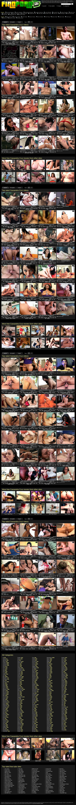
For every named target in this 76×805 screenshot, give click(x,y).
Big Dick (49, 98)
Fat (19, 717)
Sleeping (64, 662)
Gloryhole (35, 676)
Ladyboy (34, 715)
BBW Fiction (62, 780)
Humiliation (35, 694)
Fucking (68, 61)
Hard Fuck (5, 14)
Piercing (49, 696)
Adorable (13, 631)
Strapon (64, 676)
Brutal (27, 61)
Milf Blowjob (62, 13)
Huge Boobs (24, 13)
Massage (35, 731)
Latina (49, 42)
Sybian (63, 686)
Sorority (63, 666)
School (49, 723)
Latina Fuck (72, 12)
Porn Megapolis (21, 791)
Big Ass (65, 61)
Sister (63, 658)
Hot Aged (61, 786)
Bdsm (8, 226)
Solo (29, 411)
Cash (5, 723)
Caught (5, 726)
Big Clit (5, 690)
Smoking (64, 664)
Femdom (20, 719)
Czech (19, 684)
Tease (63, 690)
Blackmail (5, 700)
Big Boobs (30, 263)
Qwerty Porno (7, 771)
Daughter (20, 688)
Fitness (19, 728)
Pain (49, 688)
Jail (33, 703)
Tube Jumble (20, 771)
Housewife (50, 263)
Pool (49, 700)
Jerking (34, 707)
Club (19, 664)
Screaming (50, 724)
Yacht (63, 727)
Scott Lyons (68, 16)
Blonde (61, 630)
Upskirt (14, 43)
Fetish (17, 226)
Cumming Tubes (48, 771)
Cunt (17, 208)
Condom (19, 671)
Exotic (19, 709)
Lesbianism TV (34, 787)
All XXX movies (7, 781)
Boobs (35, 42)
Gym (34, 681)
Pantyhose (50, 690)
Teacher (64, 689)
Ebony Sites (48, 778)
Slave (63, 661)
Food (18, 557)
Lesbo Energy (7, 789)
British (5, 713)
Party (49, 691)
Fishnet (19, 726)
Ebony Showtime (35, 778)
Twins (63, 703)
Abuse (42, 803)
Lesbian (35, 722)
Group (42, 244)
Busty (23, 42)
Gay (34, 669)
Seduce (50, 429)
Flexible (19, 731)
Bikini (15, 208)
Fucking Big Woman (8, 784)
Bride (4, 712)
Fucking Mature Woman (9, 785)
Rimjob (49, 721)
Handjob (69, 115)
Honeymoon (35, 690)
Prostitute (49, 709)
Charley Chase (17, 16)
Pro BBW (33, 791)
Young (63, 729)
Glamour (35, 674)
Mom (26, 613)
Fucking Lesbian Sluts (22, 784)
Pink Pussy (47, 16)
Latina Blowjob (48, 12)
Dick (19, 691)
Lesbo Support (34, 789)
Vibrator (64, 712)
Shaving (49, 729)
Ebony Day (34, 781)
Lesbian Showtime (49, 787)
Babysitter (6, 677)
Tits (15, 97)
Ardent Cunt (7, 787)
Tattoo (63, 688)
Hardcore (13, 42)
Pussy (51, 79)
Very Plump (61, 791)
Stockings (64, 675)
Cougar (12, 98)
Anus (55, 208)
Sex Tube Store (48, 775)
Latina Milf (40, 13)
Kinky (55, 594)
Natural (9, 98)
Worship (64, 726)
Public (7, 43)
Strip (63, 679)
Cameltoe (6, 721)
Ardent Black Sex (21, 776)
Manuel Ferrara (12, 17)
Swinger (64, 685)
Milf (47, 43)
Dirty (14, 226)
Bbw (5, 683)
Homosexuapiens (49, 786)
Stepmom (64, 674)
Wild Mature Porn (21, 792)
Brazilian (5, 710)
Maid (34, 728)
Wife (63, 723)
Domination (30, 61)
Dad (19, 685)
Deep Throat (54, 115)
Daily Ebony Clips (63, 776)
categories (66, 6)
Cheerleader (6, 731)
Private (49, 707)
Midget (49, 661)
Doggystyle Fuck (12, 14)
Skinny (64, 660)
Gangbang (48, 61)
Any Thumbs (62, 772)
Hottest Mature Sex (21, 787)
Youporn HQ (20, 772)
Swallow (64, 683)
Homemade (35, 689)
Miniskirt (49, 664)
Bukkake (5, 717)
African (5, 661)
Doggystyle (27, 116)
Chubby (20, 657)
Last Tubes (20, 770)
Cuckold (20, 677)
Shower (64, 657)
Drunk (19, 702)
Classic (19, 658)
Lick (51, 116)
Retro (49, 717)
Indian (34, 696)
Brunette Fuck (56, 12)
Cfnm (5, 728)
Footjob (11, 558)
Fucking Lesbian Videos (36, 784)
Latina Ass (55, 13)
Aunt (4, 675)
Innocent (35, 698)
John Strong (9, 16)
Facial (30, 226)
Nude (49, 674)
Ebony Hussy (20, 778)
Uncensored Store (35, 771)
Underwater (64, 707)
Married (34, 729)
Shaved (30, 134)
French (34, 662)
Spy (63, 671)
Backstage (6, 679)
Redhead (10, 43)
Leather (34, 719)
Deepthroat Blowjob (29, 12)
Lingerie (11, 263)
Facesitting (20, 712)
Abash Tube (34, 772)
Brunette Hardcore (39, 12)
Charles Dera (20, 17)
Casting (5, 724)
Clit (19, 660)
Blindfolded (6, 702)
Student (64, 680)
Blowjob (6, 42)
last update (52, 6)
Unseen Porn (48, 768)
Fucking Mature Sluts (49, 784)
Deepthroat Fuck (32, 13)
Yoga (63, 728)
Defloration (20, 690)
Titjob (63, 696)
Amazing (11, 226)
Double (19, 700)
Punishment (50, 712)
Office (64, 631)
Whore (63, 722)
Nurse (49, 675)
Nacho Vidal (54, 16)
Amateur (5, 612)
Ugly (63, 704)
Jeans (34, 705)
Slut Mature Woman (49, 791)
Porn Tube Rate (62, 773)
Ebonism (19, 777)
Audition (5, 674)
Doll (19, 698)
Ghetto (34, 671)
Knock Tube (48, 773)
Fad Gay (61, 782)
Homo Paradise (21, 786)
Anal (42, 208)
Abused (5, 658)
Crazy (72, 557)
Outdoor (48, 79)
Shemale (50, 731)
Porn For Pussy (62, 781)
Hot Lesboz (6, 768)
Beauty (5, 686)
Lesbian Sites (62, 787)
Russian (49, 722)
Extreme (20, 710)
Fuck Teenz (34, 785)
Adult (46, 772)
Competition (20, 669)
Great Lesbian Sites (8, 786)
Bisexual (5, 696)
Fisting (19, 727)
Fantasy (13, 540)
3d (4, 657)
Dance (19, 686)
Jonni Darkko (40, 16)
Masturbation (16, 115)
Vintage (64, 713)
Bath (73, 133)
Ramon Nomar (32, 16)
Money (49, 666)
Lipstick (34, 726)
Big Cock (68, 300)
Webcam (64, 718)
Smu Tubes (61, 775)
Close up (42, 97)
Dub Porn (61, 768)
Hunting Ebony (20, 780)
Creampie (20, 676)
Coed (19, 666)
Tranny (64, 700)
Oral (32, 42)
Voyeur (64, 715)
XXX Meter (34, 792)
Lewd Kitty (61, 789)
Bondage (11, 227)
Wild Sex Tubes (7, 772)
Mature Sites (62, 790)
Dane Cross (61, 16)
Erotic (55, 42)
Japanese (35, 704)
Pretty (49, 705)
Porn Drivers (62, 770)
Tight (63, 695)
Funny (34, 665)
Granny (34, 679)
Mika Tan (5, 17)
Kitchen (34, 712)
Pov (52, 97)
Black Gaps (47, 776)
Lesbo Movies (20, 789)
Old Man (49, 680)
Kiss (34, 710)
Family (19, 714)
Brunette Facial (21, 14)
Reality (12, 209)
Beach (5, 685)
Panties (49, 689)
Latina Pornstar (64, 12)
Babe (23, 79)
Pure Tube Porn (7, 775)
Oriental (49, 685)
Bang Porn (47, 781)
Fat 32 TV (19, 782)
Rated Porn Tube (21, 775)
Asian (5, 671)
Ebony (19, 703)
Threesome (29, 300)
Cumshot (9, 97)
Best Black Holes (35, 776)
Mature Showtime (49, 790)
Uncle (63, 705)
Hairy (34, 683)
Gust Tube (20, 773)
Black (52, 483)
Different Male (48, 782)
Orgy (49, 684)
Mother (49, 669)
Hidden (34, 688)
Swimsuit (64, 684)
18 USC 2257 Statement (36, 803)
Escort (19, 707)
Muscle (49, 670)
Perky (49, 694)
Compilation (20, 670)
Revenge (49, 718)
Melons (49, 660)
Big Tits (29, 42)
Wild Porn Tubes (62, 771)
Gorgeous (35, 677)
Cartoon (5, 722)
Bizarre (5, 698)
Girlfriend (35, 672)
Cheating (5, 729)
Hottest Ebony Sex (8, 780)
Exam (19, 708)
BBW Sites (33, 777)
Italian (34, 702)
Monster (49, 667)
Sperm (63, 670)
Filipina (19, 722)
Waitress (64, 717)
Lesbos (47, 789)
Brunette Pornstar (6, 13)
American (30, 392)
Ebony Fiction (62, 777)
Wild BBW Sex (7, 792)
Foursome (35, 661)
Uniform (54, 79)
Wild (63, 724)
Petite (49, 695)
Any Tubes (6, 773)
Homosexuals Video (35, 786)
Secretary (50, 726)
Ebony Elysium (48, 777)
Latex (34, 717)
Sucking (47, 411)
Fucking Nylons (21, 785)
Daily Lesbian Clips (8, 782)
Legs (44, 411)
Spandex (64, 667)
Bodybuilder (6, 705)
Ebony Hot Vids (7, 778)
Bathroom (67, 134)
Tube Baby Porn (7, 776)
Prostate (49, 708)
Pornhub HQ (34, 770)
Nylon (49, 676)
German (35, 670)
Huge (45, 79)
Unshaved (64, 709)
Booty (5, 709)
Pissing (49, 698)
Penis (32, 613)
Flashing (20, 729)
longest (59, 6)
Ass (45, 61)
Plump (49, 699)
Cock (13, 134)
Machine (34, 727)
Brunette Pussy (48, 13)
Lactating (34, 714)
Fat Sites (33, 782)
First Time (20, 724)
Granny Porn (62, 785)
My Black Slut (34, 780)
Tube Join (19, 768)
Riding (46, 98)
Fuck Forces (48, 770)
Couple (17, 79)
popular (44, 6)
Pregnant (49, 704)
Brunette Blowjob (10, 12)
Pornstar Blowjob (16, 13)
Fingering (46, 299)
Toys (63, 699)
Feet (9, 558)
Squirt (63, 672)
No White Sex (48, 780)
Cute (19, 683)
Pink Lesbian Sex (8, 791)
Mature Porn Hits (35, 790)
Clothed (19, 662)
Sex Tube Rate (34, 775)
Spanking (64, 669)
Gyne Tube (34, 773)
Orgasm (65, 411)
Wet (50, 447)
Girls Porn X (48, 792)
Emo (19, 704)
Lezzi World (20, 790)
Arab (5, 670)
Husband (35, 695)
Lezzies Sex (7, 790)
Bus (4, 718)
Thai (63, 693)
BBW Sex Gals (34, 768)
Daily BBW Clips (62, 792)
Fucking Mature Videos (64, 784)
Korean (34, 713)
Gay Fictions (48, 785)
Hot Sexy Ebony (62, 778)
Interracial (63, 300)
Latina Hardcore (19, 12)
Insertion (17, 133)
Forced (34, 660)
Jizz (34, 708)
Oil (48, 679)
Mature (52, 42)
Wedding (64, 719)
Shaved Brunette (70, 13)
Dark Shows (7, 777)
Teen (63, 691)
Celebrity (45, 42)
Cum (54, 133)
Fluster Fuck (7, 770)
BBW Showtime (21, 781)
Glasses (34, 675)
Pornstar (16, 42)
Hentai (34, 686)
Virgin (63, 714)
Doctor (19, 695)
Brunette (9, 42)
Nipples (49, 672)
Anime (5, 667)
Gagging (34, 666)
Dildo (13, 116)
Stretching (64, 677)
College (20, 667)
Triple (63, 702)
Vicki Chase (24, 16)
